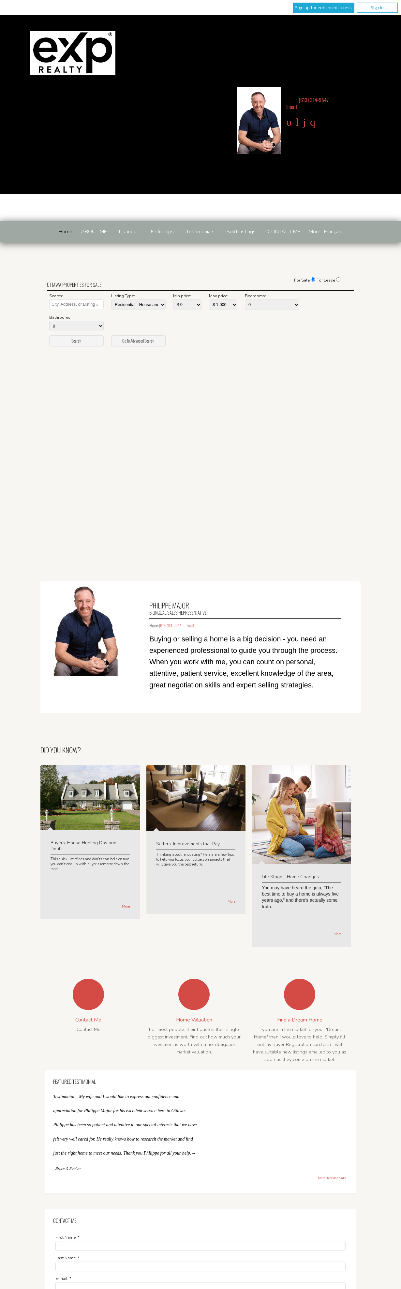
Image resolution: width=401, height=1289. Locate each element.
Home (65, 231)
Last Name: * (67, 1258)
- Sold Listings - (241, 231)
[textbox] (76, 304)
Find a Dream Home (299, 1019)
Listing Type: (123, 296)
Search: (56, 296)
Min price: (182, 296)
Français (333, 231)
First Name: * (67, 1237)
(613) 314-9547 (314, 100)
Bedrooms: (255, 296)
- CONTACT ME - (284, 231)
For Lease (326, 280)
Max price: (218, 296)
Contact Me (88, 1019)
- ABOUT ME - (94, 231)
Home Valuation (194, 1019)
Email (291, 107)
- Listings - (127, 231)
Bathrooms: (60, 317)
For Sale (302, 280)
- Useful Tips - (161, 231)
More (126, 906)
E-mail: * (63, 1278)
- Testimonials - (200, 231)
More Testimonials (332, 1178)
